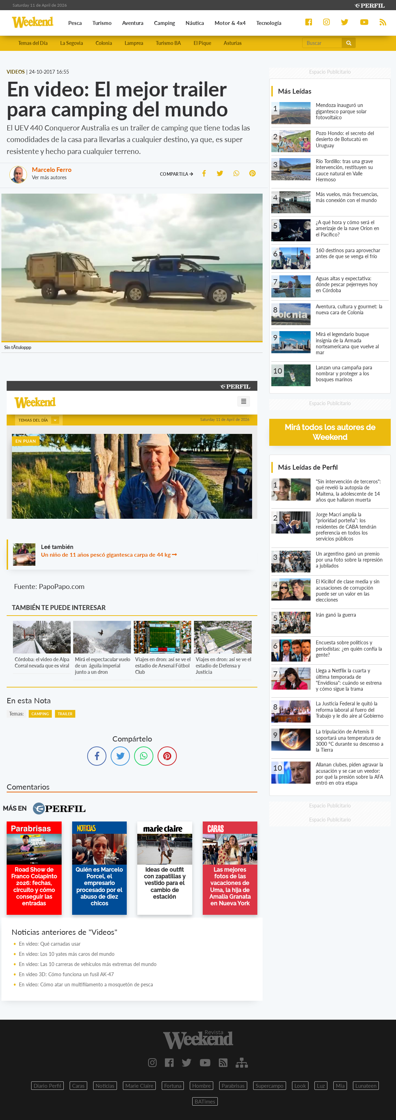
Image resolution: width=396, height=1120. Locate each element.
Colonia (104, 43)
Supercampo (270, 1085)
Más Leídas (294, 91)
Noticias (105, 1085)
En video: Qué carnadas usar (50, 944)
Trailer (65, 714)
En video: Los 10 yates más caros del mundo (66, 954)
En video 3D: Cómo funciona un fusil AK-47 (66, 974)
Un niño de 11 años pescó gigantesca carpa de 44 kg (106, 554)
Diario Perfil (47, 1085)
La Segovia (71, 43)
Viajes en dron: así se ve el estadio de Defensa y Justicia (223, 665)
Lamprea (134, 43)
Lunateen (365, 1085)
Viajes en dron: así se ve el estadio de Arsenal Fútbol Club (162, 665)
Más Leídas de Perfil (308, 467)
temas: (16, 714)
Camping (40, 714)
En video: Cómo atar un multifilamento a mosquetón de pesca (86, 984)
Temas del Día (33, 43)
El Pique (202, 43)
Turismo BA (168, 43)
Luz (321, 1085)
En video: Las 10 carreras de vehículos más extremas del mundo (88, 964)
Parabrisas (233, 1085)
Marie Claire (139, 1085)
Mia (340, 1085)
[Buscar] (322, 43)
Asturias (233, 43)
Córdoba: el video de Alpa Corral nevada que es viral (42, 662)
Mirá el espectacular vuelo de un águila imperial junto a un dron (102, 665)
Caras (78, 1085)
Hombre (201, 1085)
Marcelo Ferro (51, 169)
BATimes (205, 1101)
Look (300, 1085)
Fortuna (172, 1085)
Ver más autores (49, 177)
